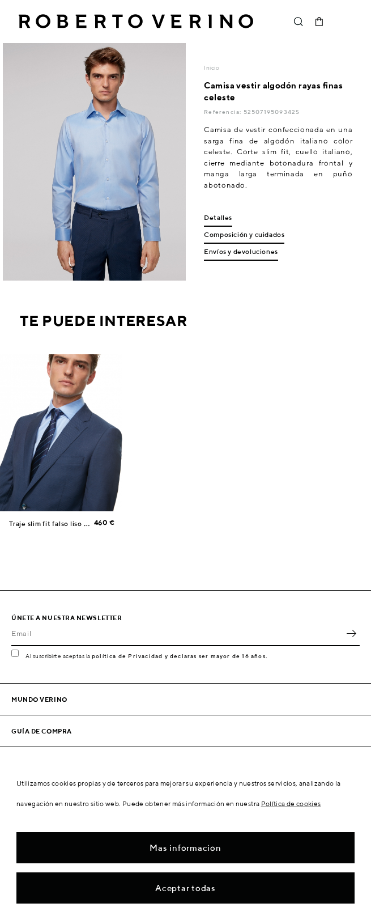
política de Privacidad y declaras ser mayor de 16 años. (179, 655)
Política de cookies (291, 803)
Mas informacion (185, 848)
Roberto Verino (136, 21)
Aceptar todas (185, 888)
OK (351, 633)
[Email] (177, 633)
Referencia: (223, 111)
